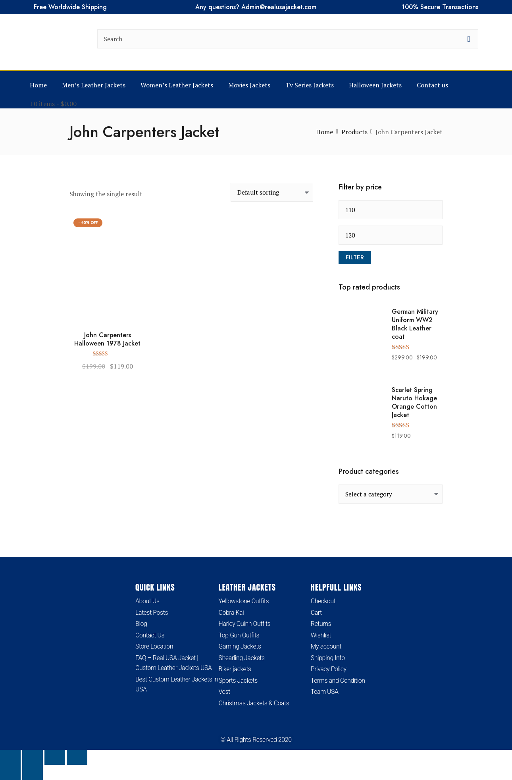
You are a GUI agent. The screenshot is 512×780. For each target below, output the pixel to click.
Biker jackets (235, 669)
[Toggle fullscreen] (32, 757)
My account (326, 646)
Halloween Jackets (375, 85)
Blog (141, 623)
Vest (224, 692)
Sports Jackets (238, 680)
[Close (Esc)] (77, 757)
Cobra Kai (231, 612)
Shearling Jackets (242, 658)
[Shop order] (272, 192)
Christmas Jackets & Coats (254, 703)
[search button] (468, 38)
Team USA (325, 692)
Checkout (323, 601)
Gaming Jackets (240, 646)
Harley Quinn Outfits (245, 623)
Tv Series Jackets (309, 85)
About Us (147, 601)
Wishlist (321, 635)
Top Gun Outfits (239, 635)
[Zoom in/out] (10, 757)
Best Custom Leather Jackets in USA (176, 684)
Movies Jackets (249, 85)
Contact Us (149, 635)
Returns (321, 623)
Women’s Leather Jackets (177, 85)
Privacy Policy (328, 669)
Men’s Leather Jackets (93, 85)
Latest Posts (151, 612)
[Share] (54, 757)
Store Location (154, 646)
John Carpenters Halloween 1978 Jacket (107, 339)
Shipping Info (328, 658)
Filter (355, 257)
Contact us (432, 85)
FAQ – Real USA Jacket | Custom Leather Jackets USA (173, 663)
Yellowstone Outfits (244, 601)
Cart (316, 612)
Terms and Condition (338, 680)
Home (38, 85)
